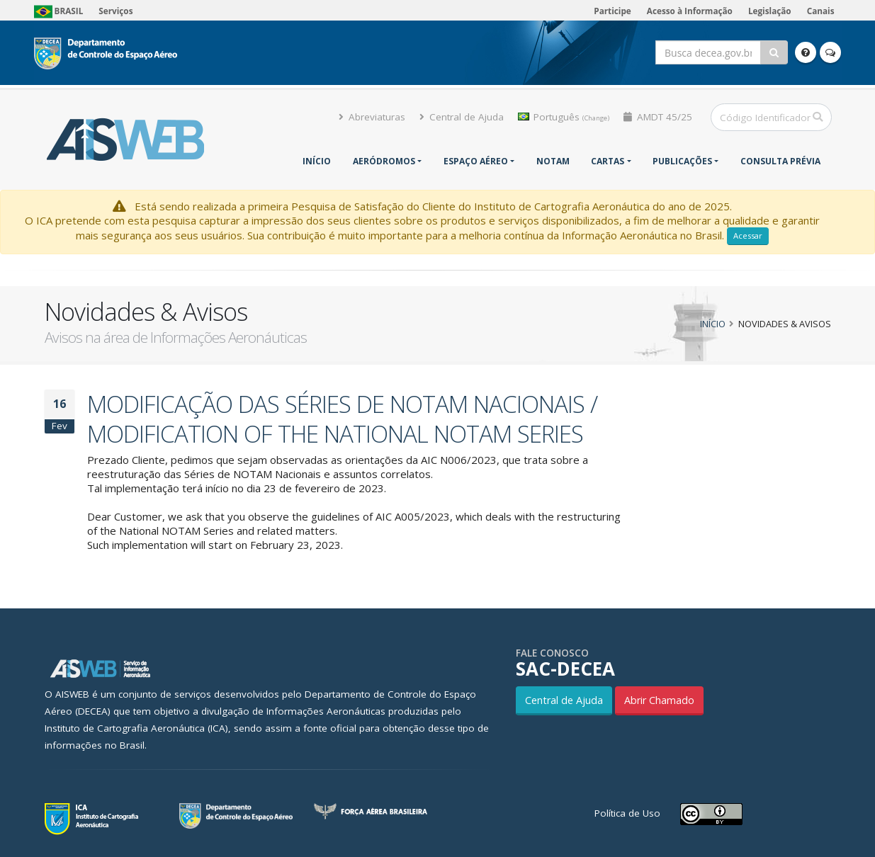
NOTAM (553, 161)
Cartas (607, 161)
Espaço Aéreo (476, 161)
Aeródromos (384, 161)
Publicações (682, 161)
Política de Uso (627, 813)
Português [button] (563, 116)
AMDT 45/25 (657, 116)
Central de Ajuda (461, 116)
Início (317, 161)
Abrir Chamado (659, 700)
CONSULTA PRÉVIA (780, 161)
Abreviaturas (372, 116)
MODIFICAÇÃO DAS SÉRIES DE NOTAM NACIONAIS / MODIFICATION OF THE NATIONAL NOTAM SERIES (342, 419)
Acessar (747, 235)
